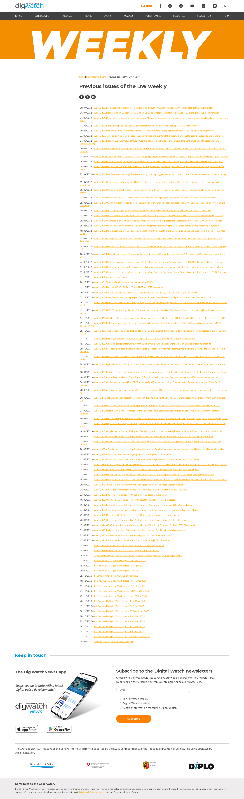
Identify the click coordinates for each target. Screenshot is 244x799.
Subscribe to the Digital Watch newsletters (164, 671)
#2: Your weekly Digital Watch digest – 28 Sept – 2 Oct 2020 (122, 636)
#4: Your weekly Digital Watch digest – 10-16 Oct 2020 (119, 626)
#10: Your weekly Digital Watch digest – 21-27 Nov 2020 (120, 596)
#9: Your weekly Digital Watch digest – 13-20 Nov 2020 (119, 601)
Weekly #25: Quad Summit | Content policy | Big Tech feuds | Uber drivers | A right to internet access (140, 520)
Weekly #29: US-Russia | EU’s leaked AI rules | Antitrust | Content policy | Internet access (134, 499)
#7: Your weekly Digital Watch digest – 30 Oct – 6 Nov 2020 (121, 611)
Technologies (41, 16)
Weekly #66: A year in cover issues (110, 277)
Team (226, 16)
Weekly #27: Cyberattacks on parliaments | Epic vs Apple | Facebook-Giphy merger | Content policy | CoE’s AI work (146, 509)
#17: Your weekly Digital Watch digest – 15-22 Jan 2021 (120, 560)
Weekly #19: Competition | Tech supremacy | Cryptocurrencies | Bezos (126, 550)
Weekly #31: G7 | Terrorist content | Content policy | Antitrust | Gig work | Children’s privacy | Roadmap (141, 489)
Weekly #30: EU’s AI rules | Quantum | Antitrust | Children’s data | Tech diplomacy (131, 494)
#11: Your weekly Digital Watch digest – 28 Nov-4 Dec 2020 (121, 590)
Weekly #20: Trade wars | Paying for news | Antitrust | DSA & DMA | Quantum (129, 545)
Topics (18, 16)
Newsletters (204, 16)
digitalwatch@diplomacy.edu (91, 792)
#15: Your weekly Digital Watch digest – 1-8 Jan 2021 (118, 570)
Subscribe (146, 6)
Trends (88, 16)
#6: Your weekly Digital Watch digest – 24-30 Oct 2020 (119, 616)
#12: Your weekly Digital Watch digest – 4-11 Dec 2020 (119, 585)
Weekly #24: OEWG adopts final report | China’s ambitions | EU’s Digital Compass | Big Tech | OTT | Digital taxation (145, 525)
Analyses (129, 16)
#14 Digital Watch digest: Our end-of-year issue (116, 575)
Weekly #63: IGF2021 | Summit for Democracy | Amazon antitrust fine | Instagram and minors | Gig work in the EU (146, 292)
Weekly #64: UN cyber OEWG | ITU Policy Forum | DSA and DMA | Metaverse (129, 287)
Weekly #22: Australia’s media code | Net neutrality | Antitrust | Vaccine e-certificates (132, 535)
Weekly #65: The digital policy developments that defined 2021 (123, 282)
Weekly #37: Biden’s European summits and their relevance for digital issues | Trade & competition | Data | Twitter (146, 459)
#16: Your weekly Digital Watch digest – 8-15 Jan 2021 (119, 565)
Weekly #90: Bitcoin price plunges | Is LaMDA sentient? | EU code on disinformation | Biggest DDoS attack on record (147, 125)
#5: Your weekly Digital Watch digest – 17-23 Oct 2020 (119, 621)
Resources (179, 16)
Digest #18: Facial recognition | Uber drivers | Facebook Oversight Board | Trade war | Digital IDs (138, 555)
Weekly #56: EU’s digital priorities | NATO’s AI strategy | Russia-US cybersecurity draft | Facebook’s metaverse (144, 338)
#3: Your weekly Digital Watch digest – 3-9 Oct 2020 (118, 631)
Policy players (153, 16)
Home (82, 76)
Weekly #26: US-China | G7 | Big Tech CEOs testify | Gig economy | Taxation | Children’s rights (136, 515)
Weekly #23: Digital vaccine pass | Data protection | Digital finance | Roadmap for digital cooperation (140, 530)
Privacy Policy (194, 682)
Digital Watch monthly (134, 703)
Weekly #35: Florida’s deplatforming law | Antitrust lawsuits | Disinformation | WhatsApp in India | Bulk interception (146, 469)
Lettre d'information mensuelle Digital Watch (148, 708)
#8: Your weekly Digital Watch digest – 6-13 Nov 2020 (119, 606)
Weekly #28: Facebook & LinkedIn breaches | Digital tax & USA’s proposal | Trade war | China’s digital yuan (143, 505)
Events (108, 16)
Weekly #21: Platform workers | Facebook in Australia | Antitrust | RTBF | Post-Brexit (132, 540)
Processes (66, 16)
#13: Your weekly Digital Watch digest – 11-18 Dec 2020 (120, 580)
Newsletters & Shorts (96, 76)
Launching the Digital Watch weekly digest (113, 641)
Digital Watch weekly (133, 699)
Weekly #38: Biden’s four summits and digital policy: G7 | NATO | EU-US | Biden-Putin (133, 454)
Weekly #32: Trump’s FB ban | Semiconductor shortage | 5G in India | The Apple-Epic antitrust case (139, 484)
